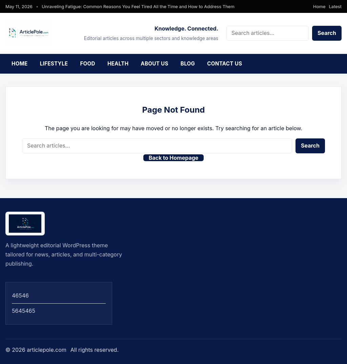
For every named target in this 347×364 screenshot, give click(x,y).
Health (117, 63)
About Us (154, 63)
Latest (335, 6)
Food (87, 63)
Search (327, 33)
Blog (188, 63)
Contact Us (224, 63)
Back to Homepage (174, 157)
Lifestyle (54, 63)
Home (319, 6)
